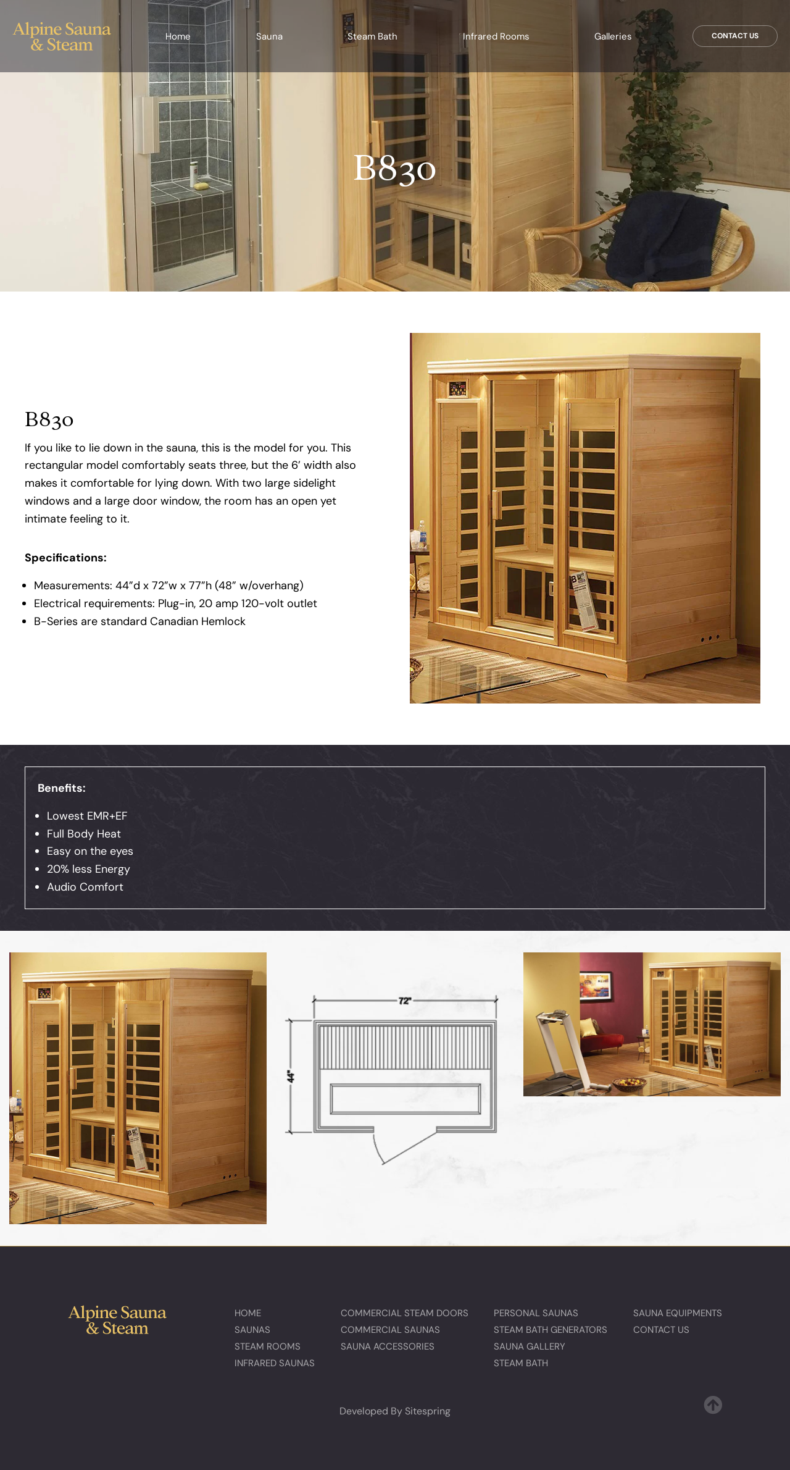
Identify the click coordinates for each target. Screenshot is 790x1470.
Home (178, 36)
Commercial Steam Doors (404, 1313)
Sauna (269, 36)
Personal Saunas (536, 1313)
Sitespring (428, 1411)
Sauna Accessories (387, 1346)
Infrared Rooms (496, 36)
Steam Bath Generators (550, 1330)
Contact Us (735, 36)
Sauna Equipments (677, 1313)
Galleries (613, 36)
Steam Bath (372, 36)
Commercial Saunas (390, 1330)
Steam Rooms (268, 1346)
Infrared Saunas (275, 1363)
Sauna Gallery (529, 1346)
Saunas (252, 1330)
